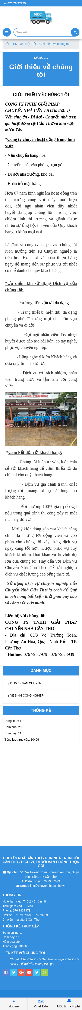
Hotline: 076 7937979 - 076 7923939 (27, 915)
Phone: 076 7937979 (16, 910)
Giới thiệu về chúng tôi (54, 44)
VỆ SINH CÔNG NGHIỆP (26, 695)
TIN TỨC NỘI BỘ (24, 44)
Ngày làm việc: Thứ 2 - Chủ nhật (24, 901)
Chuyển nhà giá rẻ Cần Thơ (21, 919)
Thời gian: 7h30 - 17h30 (18, 906)
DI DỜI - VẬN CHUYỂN (24, 683)
